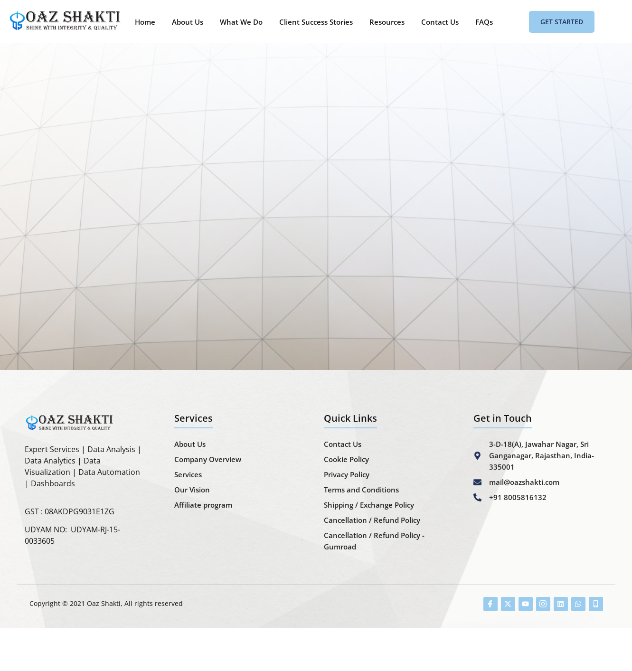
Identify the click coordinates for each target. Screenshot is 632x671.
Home (145, 22)
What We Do (241, 22)
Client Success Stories (316, 22)
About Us (187, 22)
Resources (387, 22)
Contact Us (440, 22)
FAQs (484, 22)
